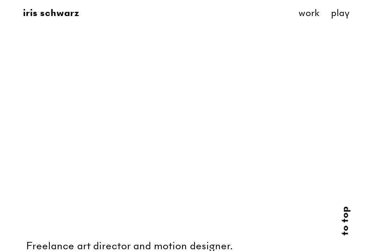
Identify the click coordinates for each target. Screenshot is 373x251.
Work (309, 13)
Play (340, 13)
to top (345, 221)
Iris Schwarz (51, 13)
